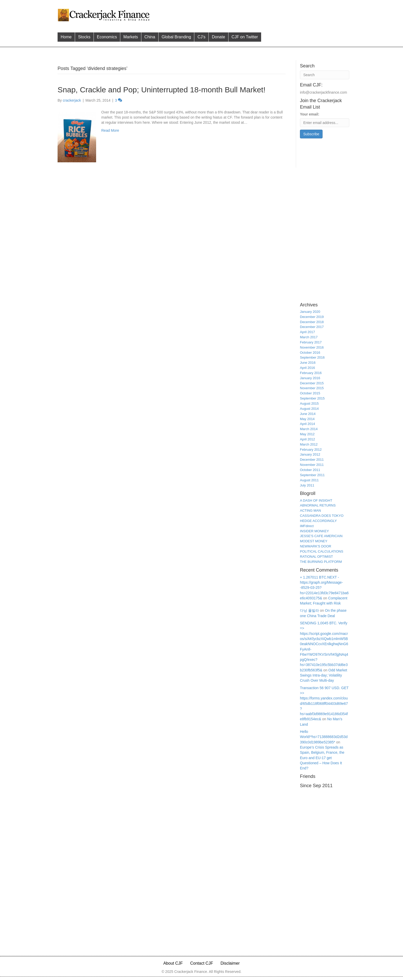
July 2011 (307, 485)
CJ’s (201, 37)
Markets (130, 37)
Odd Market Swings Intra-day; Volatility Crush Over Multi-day (323, 675)
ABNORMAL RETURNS (318, 505)
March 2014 (309, 429)
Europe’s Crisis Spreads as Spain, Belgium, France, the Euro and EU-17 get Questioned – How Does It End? (322, 757)
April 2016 (307, 368)
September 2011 (312, 475)
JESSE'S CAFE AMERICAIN (321, 536)
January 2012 (310, 454)
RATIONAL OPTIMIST (316, 556)
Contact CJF (201, 963)
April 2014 (307, 424)
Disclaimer (230, 963)
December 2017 (312, 327)
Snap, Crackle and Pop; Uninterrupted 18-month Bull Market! (161, 89)
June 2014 (308, 414)
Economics (107, 37)
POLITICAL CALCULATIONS (321, 551)
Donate (218, 37)
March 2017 (309, 337)
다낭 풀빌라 (309, 610)
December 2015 (312, 383)
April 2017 (307, 332)
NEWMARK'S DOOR (315, 546)
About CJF (173, 963)
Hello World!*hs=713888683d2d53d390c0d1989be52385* (323, 737)
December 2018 (312, 322)
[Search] (324, 74)
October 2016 (310, 352)
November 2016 (312, 347)
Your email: (309, 114)
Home (66, 37)
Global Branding (176, 37)
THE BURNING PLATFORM (321, 562)
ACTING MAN (310, 510)
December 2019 (312, 317)
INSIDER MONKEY (314, 531)
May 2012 (307, 434)
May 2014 (307, 419)
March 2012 (309, 444)
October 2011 (310, 470)
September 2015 (312, 398)
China (149, 37)
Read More (110, 130)
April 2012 (307, 439)
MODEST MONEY (313, 541)
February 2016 (311, 373)
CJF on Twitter (245, 37)
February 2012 (311, 449)
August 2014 (309, 409)
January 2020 (310, 312)
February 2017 (311, 342)
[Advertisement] (250, 14)
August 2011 (309, 480)
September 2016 (312, 357)
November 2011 (312, 465)
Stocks (84, 37)
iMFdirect (307, 526)
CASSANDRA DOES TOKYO (321, 516)
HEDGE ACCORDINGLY (318, 521)
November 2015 (312, 388)
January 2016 (310, 378)
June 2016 (308, 363)
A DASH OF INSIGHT (316, 500)
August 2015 (309, 403)
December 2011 (312, 459)
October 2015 (310, 393)
